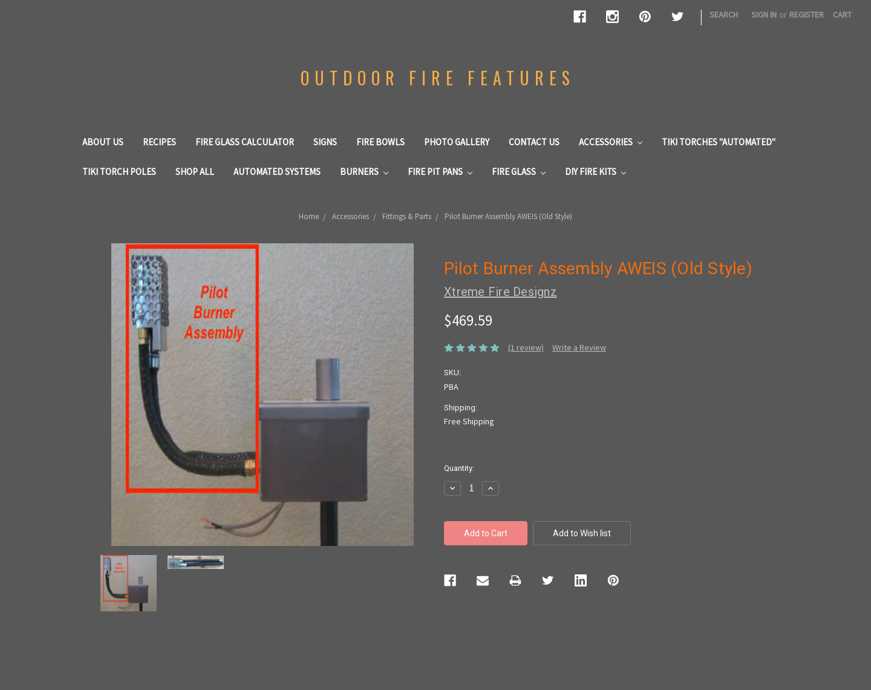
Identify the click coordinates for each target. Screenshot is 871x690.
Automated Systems (277, 171)
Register (806, 14)
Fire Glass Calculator (244, 142)
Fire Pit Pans (440, 171)
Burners (364, 171)
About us (102, 142)
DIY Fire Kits (595, 171)
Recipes (159, 142)
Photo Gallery (456, 142)
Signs (325, 142)
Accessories (610, 142)
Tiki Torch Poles (119, 171)
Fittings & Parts (406, 216)
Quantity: (459, 468)
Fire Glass (519, 171)
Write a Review (579, 347)
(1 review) (526, 347)
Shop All (194, 171)
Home (309, 216)
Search (724, 14)
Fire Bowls (380, 142)
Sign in (764, 14)
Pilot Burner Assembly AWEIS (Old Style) (508, 216)
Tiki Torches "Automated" (718, 142)
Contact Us (534, 142)
